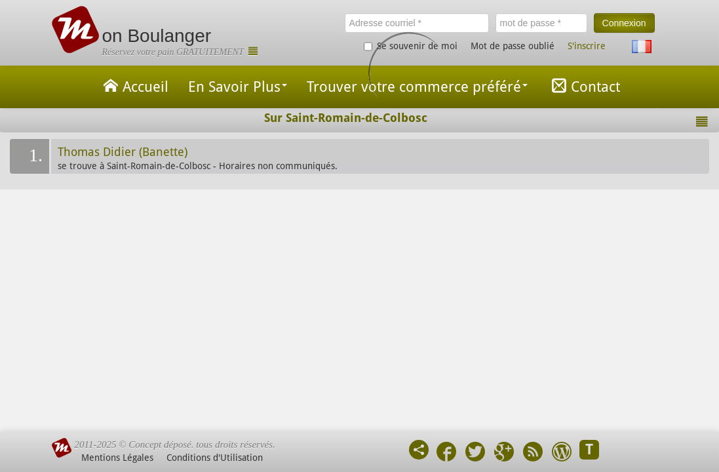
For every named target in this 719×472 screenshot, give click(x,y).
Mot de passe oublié (512, 46)
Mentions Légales (117, 457)
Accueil (133, 85)
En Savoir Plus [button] (237, 87)
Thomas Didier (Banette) (122, 152)
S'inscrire (587, 46)
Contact (583, 85)
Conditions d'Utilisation (214, 457)
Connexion (624, 23)
